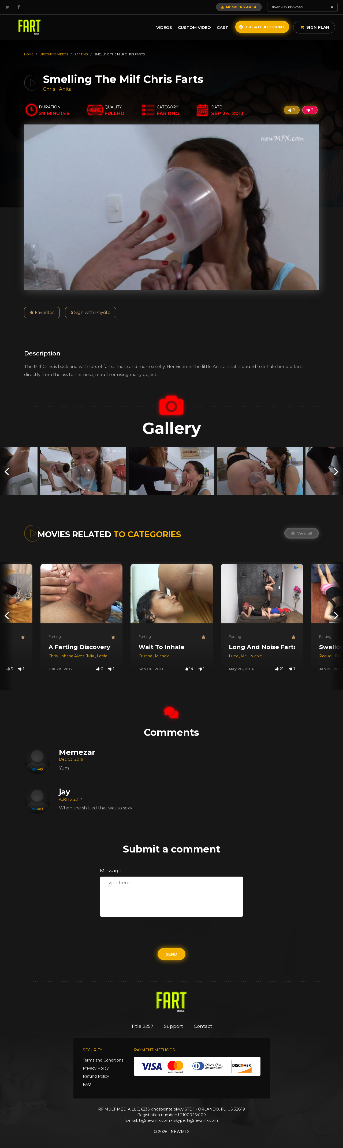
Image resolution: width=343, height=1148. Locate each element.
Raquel (326, 656)
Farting (55, 636)
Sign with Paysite (90, 312)
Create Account (262, 26)
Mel (245, 656)
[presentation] (6, 471)
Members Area (238, 7)
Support (173, 1026)
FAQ (87, 1084)
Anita (65, 89)
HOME (28, 54)
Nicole (256, 656)
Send (171, 954)
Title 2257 (142, 1026)
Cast (222, 27)
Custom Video (194, 27)
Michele (162, 656)
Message (110, 871)
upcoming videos (54, 54)
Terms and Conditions (103, 1060)
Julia (90, 656)
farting (81, 54)
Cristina (146, 656)
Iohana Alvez (72, 656)
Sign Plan (314, 27)
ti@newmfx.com (154, 1120)
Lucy (234, 656)
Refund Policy (96, 1076)
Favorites (42, 312)
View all (301, 533)
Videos (164, 27)
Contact (203, 1026)
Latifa (102, 656)
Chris (50, 89)
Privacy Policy (96, 1068)
